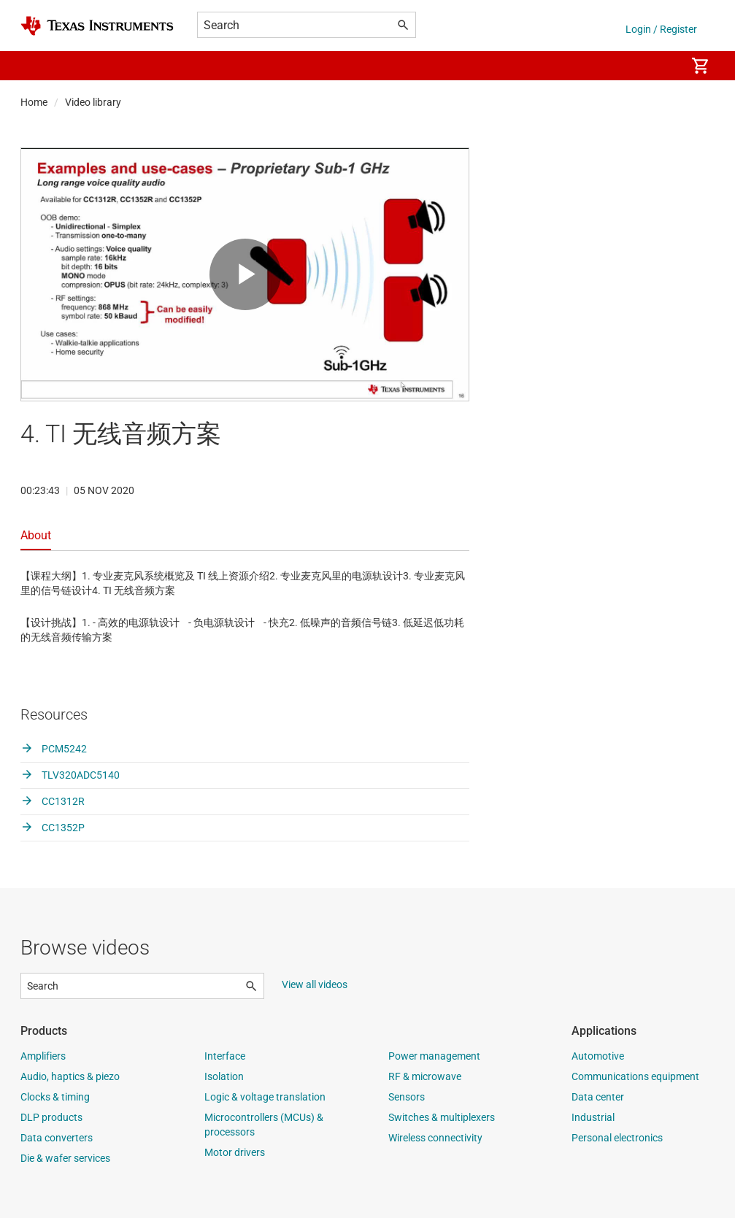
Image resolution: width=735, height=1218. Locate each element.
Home (33, 102)
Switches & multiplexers (441, 1117)
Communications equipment (635, 1076)
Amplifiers (43, 1056)
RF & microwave (424, 1076)
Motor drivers (234, 1152)
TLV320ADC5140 (70, 775)
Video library (93, 102)
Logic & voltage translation (265, 1097)
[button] (35, 65)
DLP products (51, 1117)
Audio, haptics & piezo (70, 1076)
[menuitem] (659, 65)
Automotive (598, 1056)
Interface (224, 1056)
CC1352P (52, 827)
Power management (434, 1056)
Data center (598, 1097)
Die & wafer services (65, 1158)
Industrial (593, 1117)
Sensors (406, 1097)
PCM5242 (53, 749)
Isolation (224, 1076)
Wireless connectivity (435, 1138)
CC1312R (52, 801)
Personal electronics (617, 1138)
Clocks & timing (55, 1097)
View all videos (314, 984)
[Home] (97, 26)
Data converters (56, 1138)
